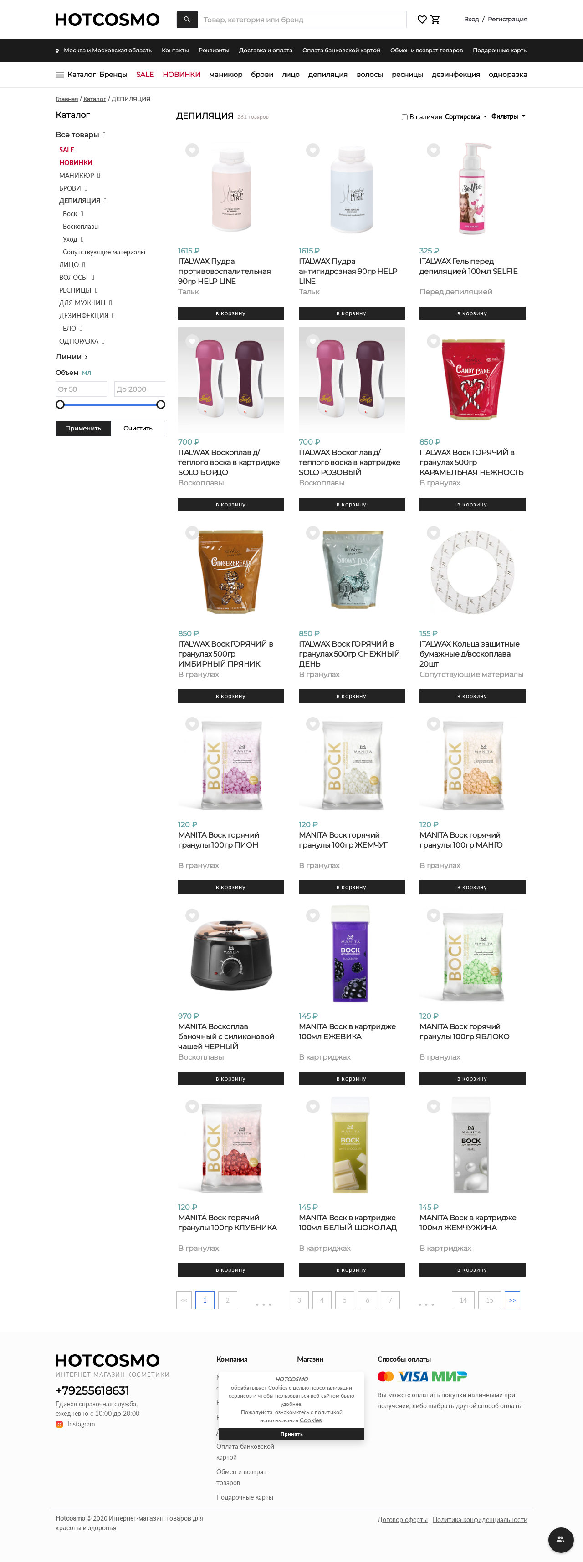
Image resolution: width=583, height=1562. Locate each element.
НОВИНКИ (181, 74)
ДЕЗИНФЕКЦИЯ (456, 74)
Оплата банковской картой (341, 50)
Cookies (311, 1419)
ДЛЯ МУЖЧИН (82, 303)
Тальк (188, 292)
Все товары (77, 135)
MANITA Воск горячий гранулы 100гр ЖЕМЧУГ (343, 840)
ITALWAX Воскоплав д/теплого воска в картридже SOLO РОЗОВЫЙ (349, 462)
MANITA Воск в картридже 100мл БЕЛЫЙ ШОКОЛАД (348, 1222)
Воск (70, 213)
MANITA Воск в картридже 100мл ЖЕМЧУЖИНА (467, 1222)
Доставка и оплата (265, 50)
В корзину (231, 313)
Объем (73, 373)
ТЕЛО (67, 328)
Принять (292, 1433)
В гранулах (439, 483)
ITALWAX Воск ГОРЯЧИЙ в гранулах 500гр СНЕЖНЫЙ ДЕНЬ (349, 654)
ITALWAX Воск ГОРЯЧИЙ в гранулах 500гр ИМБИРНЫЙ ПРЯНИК (225, 654)
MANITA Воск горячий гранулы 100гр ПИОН (218, 840)
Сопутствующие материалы (104, 252)
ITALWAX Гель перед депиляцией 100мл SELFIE (468, 266)
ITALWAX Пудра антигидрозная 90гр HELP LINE (348, 271)
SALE (145, 74)
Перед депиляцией (455, 292)
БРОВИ (262, 74)
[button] (422, 19)
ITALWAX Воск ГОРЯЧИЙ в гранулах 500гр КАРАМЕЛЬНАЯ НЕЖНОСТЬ (471, 462)
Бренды (113, 74)
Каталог (81, 74)
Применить (83, 428)
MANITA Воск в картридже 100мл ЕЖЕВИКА (347, 1031)
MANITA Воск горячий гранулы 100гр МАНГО (461, 840)
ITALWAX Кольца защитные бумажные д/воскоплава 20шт (469, 654)
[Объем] (81, 389)
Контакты (175, 50)
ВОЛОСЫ (370, 74)
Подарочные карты (500, 50)
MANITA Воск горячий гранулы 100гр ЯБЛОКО (464, 1031)
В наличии (426, 116)
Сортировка (463, 117)
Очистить (137, 428)
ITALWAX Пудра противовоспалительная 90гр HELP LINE (224, 271)
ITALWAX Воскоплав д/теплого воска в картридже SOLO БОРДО (229, 462)
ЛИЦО (291, 74)
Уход (70, 239)
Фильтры (505, 116)
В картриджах (324, 1058)
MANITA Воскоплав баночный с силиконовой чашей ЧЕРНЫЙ (226, 1036)
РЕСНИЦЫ (407, 74)
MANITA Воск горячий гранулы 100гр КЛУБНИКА (227, 1222)
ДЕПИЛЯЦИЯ (328, 74)
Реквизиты (214, 50)
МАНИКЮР (225, 74)
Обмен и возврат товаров (426, 50)
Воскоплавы (81, 226)
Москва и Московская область (104, 50)
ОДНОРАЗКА (508, 74)
